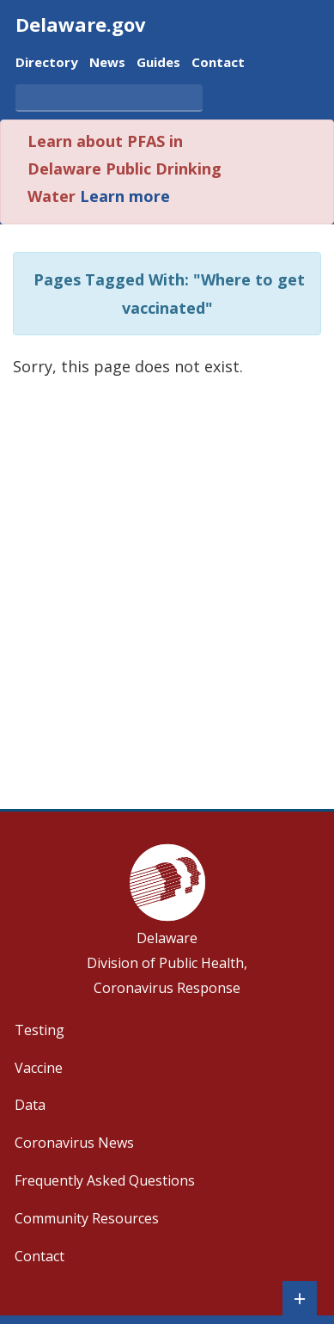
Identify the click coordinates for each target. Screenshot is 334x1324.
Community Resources (87, 1218)
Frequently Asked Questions (105, 1180)
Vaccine (39, 1067)
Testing (39, 1030)
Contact (218, 63)
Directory (46, 63)
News (107, 63)
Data (30, 1104)
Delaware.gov (80, 24)
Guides (158, 63)
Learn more (125, 196)
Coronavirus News (74, 1142)
